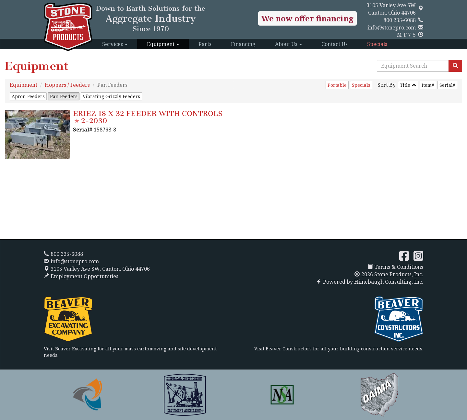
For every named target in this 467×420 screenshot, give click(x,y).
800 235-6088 (399, 20)
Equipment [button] (163, 44)
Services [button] (114, 44)
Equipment (23, 84)
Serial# (447, 85)
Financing (243, 44)
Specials (377, 44)
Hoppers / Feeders (67, 84)
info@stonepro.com (391, 27)
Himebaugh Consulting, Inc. (388, 281)
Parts (204, 44)
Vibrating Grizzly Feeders (111, 96)
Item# (428, 85)
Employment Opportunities (81, 276)
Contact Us (334, 44)
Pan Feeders (64, 96)
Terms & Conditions (395, 266)
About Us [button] (288, 44)
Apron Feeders (28, 96)
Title (405, 85)
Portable (337, 85)
